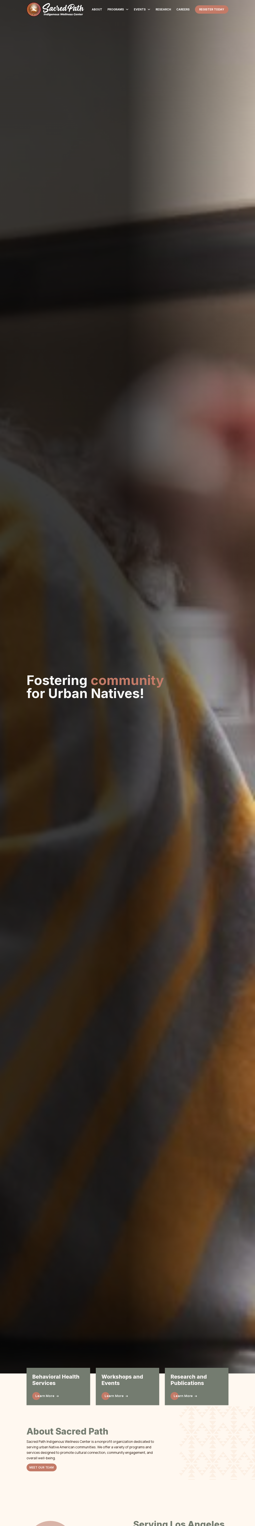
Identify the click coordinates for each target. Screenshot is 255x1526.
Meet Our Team (41, 1467)
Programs (115, 9)
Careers (183, 9)
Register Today (211, 9)
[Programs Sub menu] (127, 9)
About (97, 9)
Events (140, 9)
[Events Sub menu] (149, 9)
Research (163, 9)
